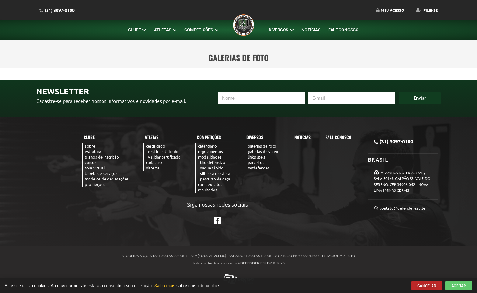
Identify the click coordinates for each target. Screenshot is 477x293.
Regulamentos (210, 151)
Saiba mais (164, 286)
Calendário (207, 145)
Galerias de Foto (262, 145)
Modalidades (209, 156)
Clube (137, 29)
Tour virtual (95, 167)
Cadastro (154, 162)
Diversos (281, 29)
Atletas (165, 29)
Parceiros (256, 162)
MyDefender (258, 167)
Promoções (95, 184)
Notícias (310, 29)
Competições (201, 29)
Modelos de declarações (107, 178)
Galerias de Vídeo (263, 151)
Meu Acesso (390, 10)
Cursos (90, 162)
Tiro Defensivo (212, 162)
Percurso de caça (215, 178)
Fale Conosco (343, 29)
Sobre (90, 145)
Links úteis (256, 156)
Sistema (153, 167)
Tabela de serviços (101, 173)
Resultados (207, 189)
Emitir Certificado (163, 151)
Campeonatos (210, 184)
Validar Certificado (164, 156)
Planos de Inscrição (102, 156)
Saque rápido (212, 167)
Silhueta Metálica (215, 173)
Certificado (155, 145)
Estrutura (93, 151)
